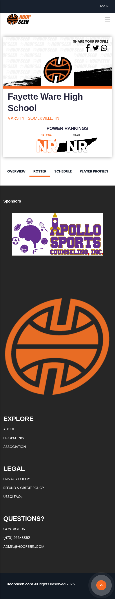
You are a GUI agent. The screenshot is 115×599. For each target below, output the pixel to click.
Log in (104, 6)
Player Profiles (94, 171)
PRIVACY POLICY (16, 478)
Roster (39, 171)
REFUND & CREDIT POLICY (23, 487)
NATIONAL (47, 135)
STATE (77, 135)
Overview (16, 171)
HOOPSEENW (13, 437)
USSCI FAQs (12, 496)
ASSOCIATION (14, 446)
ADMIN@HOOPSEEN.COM (23, 546)
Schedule (63, 171)
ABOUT (9, 429)
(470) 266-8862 (16, 537)
